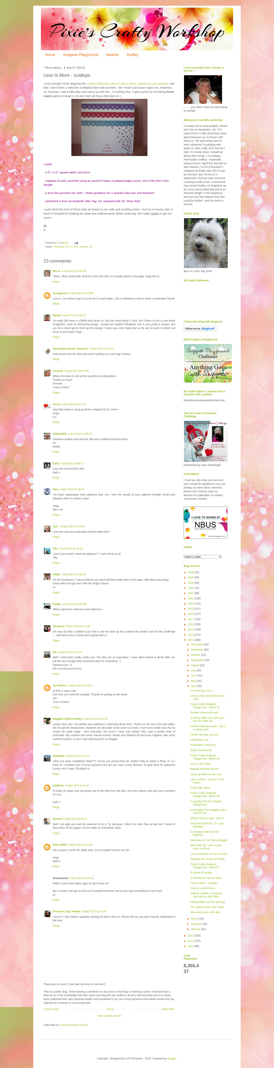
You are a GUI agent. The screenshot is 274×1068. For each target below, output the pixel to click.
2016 (191, 624)
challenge (58, 246)
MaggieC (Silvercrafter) (67, 718)
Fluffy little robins (200, 787)
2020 (191, 603)
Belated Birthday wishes (204, 768)
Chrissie (58, 370)
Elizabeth (58, 755)
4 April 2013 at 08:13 (80, 433)
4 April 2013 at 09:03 (72, 489)
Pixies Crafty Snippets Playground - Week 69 (204, 757)
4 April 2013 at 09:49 (74, 604)
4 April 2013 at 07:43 (73, 404)
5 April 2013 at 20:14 (81, 878)
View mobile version (109, 1015)
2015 (191, 629)
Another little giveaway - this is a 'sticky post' (208, 728)
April (194, 686)
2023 (191, 587)
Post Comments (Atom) (74, 1024)
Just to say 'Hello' (200, 763)
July (193, 670)
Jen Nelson (60, 685)
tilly (55, 548)
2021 (191, 598)
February (196, 923)
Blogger (171, 1058)
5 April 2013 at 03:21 (75, 818)
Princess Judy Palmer (66, 911)
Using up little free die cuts (205, 774)
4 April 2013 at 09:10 (72, 526)
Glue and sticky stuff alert (205, 912)
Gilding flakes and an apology (207, 901)
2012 (191, 935)
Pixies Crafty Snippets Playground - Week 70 (204, 706)
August (195, 665)
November (197, 649)
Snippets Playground (80, 55)
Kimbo (57, 604)
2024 (191, 582)
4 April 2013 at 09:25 (73, 574)
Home (50, 55)
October (196, 654)
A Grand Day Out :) (201, 690)
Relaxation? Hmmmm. (203, 744)
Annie (56, 404)
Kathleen (58, 785)
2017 (191, 619)
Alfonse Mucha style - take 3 (207, 818)
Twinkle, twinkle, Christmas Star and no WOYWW (206, 895)
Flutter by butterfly (201, 750)
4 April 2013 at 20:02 (95, 718)
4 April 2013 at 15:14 (69, 652)
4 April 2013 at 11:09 (77, 626)
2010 (191, 946)
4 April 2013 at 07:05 (76, 370)
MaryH (57, 315)
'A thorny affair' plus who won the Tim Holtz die (207, 719)
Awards (112, 55)
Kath (56, 463)
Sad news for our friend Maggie (208, 840)
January (196, 929)
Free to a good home (202, 888)
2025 (191, 577)
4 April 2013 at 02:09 (81, 293)
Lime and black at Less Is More (208, 853)
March (195, 918)
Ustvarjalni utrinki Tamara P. (70, 348)
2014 (191, 634)
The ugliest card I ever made (207, 907)
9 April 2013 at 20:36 (94, 911)
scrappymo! (60, 293)
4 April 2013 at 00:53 (74, 271)
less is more (71, 246)
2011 (191, 940)
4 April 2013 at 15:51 (80, 685)
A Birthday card (199, 739)
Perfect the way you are (204, 734)
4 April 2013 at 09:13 (70, 548)
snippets (83, 246)
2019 (191, 608)
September (198, 660)
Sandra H (58, 626)
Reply (56, 281)
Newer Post (51, 1009)
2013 (191, 639)
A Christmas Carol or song (205, 877)
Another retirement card (204, 712)
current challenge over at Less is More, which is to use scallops (127, 83)
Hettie (56, 574)
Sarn (56, 489)
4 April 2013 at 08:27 (72, 463)
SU (91, 246)
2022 (191, 593)
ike (54, 652)
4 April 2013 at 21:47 (77, 755)
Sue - (56, 526)
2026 (191, 572)
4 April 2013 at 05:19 (101, 348)
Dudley (133, 55)
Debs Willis (60, 844)
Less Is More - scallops (203, 883)
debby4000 (59, 433)
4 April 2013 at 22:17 (77, 785)
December (197, 644)
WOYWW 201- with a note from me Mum (205, 847)
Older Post (168, 1009)
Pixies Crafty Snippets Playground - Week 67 (204, 866)
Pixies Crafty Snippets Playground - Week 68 (204, 794)
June (194, 675)
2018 (191, 613)
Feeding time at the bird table (207, 859)
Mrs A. (57, 271)
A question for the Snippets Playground (206, 803)
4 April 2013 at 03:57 (74, 315)
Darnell (57, 818)
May (194, 680)
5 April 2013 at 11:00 (80, 844)
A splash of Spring (201, 872)
